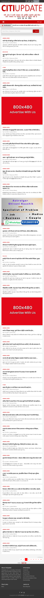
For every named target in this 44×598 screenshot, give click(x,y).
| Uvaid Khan (12, 73)
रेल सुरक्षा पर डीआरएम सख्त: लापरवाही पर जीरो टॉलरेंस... (16, 518)
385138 (24, 563)
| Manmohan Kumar (14, 389)
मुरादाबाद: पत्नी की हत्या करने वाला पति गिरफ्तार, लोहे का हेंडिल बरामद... (20, 231)
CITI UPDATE (21, 595)
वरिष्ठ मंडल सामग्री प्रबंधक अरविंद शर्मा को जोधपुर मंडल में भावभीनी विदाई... (21, 415)
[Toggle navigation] (3, 22)
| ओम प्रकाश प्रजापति (13, 461)
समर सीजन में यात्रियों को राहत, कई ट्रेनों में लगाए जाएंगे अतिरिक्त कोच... (20, 546)
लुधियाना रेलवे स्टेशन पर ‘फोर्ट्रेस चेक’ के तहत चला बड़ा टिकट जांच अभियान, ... (21, 532)
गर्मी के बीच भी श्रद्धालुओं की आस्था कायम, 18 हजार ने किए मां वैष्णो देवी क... (22, 130)
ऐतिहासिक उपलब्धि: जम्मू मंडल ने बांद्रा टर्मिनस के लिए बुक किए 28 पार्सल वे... (21, 288)
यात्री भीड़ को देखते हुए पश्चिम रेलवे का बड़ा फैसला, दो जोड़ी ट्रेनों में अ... (20, 41)
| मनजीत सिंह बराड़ (12, 89)
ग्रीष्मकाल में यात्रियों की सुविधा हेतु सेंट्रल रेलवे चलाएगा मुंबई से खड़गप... (20, 245)
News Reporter (26, 586)
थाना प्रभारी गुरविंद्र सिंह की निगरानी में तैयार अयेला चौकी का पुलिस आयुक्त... (21, 143)
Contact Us (25, 570)
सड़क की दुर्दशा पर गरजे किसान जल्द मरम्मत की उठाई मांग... (17, 387)
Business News (6, 154)
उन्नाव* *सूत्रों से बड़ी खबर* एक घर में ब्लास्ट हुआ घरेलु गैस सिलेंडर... (19, 157)
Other (4, 67)
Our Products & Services (28, 576)
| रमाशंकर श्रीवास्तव (13, 190)
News (2, 586)
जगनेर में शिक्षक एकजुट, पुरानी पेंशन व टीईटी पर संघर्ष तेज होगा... (18, 330)
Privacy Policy (26, 574)
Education (5, 52)
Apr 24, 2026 (6, 42)
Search (36, 31)
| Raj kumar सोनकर (13, 58)
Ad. (3, 122)
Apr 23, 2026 (6, 175)
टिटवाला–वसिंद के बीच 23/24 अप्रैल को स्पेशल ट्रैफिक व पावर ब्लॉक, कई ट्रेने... (22, 489)
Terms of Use (26, 572)
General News (6, 38)
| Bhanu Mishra (12, 159)
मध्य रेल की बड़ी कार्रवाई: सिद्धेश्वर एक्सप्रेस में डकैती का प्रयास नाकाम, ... (20, 358)
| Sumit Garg (12, 145)
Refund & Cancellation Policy (29, 578)
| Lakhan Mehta (13, 42)
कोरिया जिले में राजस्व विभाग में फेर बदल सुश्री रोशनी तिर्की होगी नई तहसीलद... (22, 401)
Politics (5, 256)
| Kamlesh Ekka (12, 403)
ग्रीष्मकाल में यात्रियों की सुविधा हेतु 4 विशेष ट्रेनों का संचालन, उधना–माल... (20, 444)
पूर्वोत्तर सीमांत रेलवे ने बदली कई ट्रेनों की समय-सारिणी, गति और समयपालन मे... (22, 344)
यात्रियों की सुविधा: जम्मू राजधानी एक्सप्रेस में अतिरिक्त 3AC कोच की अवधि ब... (22, 274)
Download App (26, 580)
